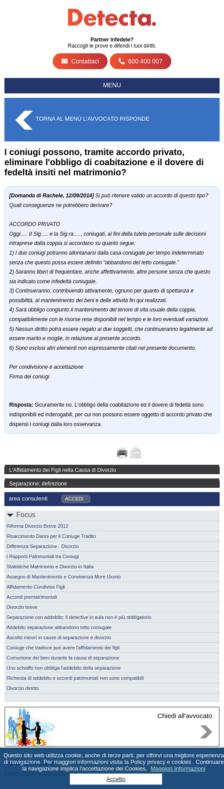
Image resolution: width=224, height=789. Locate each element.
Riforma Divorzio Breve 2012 (38, 526)
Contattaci (80, 61)
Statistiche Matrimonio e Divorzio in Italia (50, 566)
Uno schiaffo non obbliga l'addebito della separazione (64, 667)
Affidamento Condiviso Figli (36, 586)
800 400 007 (141, 61)
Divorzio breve (22, 607)
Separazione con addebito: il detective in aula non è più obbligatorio (79, 617)
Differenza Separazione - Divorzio (43, 546)
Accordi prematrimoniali (32, 597)
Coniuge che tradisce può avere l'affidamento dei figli (63, 647)
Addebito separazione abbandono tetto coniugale (59, 627)
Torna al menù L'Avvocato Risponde (93, 118)
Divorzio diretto (23, 688)
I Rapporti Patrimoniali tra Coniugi (43, 556)
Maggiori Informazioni (178, 768)
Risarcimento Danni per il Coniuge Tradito (51, 536)
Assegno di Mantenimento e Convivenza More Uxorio (64, 576)
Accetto (115, 779)
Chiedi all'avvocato (184, 715)
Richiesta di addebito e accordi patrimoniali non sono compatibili (75, 678)
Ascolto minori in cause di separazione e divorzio (59, 637)
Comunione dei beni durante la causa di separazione (63, 657)
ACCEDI (74, 498)
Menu (112, 85)
